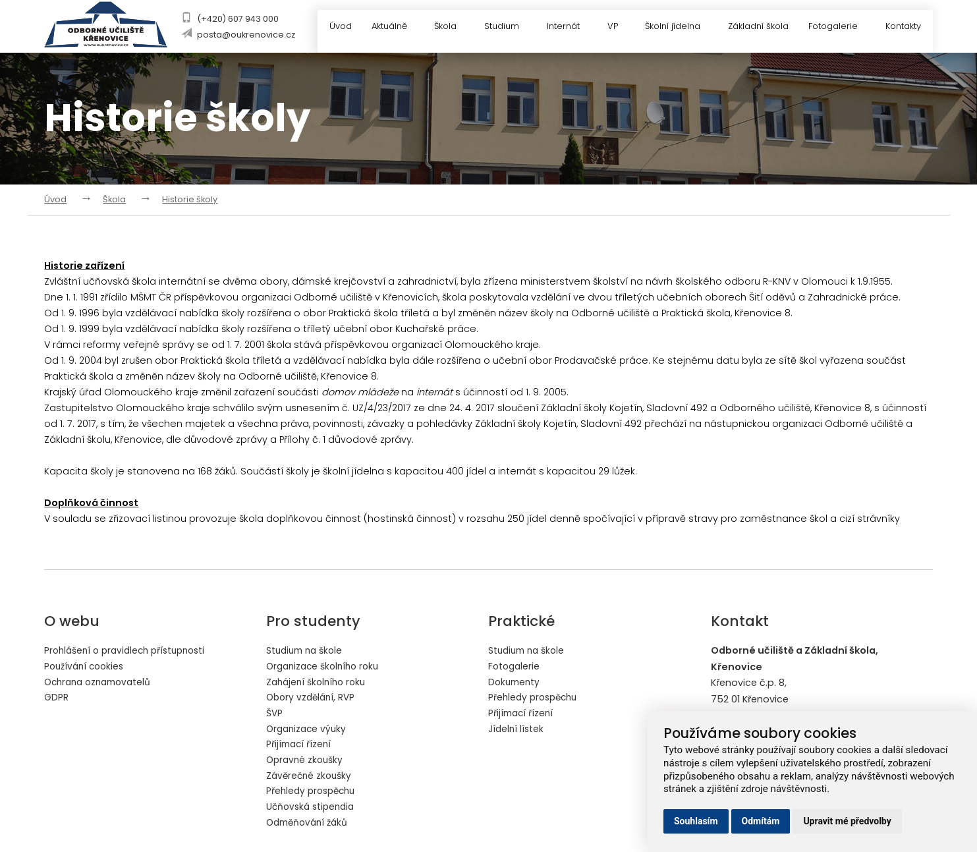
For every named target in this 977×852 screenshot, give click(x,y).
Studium (505, 28)
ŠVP (274, 714)
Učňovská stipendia (313, 809)
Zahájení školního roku (319, 682)
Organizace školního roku (326, 666)
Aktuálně (391, 28)
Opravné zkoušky (306, 761)
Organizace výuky (308, 730)
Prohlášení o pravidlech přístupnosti (130, 650)
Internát (567, 28)
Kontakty (904, 28)
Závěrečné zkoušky (311, 777)
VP (617, 28)
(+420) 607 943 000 (236, 18)
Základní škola (757, 28)
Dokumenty (515, 682)
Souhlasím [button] (696, 821)
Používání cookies (86, 666)
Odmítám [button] (761, 821)
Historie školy (189, 199)
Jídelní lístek (517, 730)
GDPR (56, 698)
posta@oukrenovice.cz (244, 34)
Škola (448, 28)
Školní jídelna (677, 28)
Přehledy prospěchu (313, 793)
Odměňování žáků (310, 825)
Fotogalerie (840, 28)
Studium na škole (307, 650)
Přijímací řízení (300, 746)
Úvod (334, 28)
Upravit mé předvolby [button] (847, 821)
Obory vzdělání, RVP (313, 698)
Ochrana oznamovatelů (101, 682)
